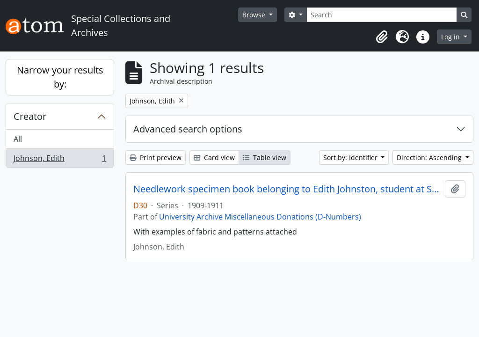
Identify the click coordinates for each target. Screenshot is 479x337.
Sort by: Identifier (351, 157)
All (18, 139)
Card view (214, 157)
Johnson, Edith (59, 160)
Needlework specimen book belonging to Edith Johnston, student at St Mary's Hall (287, 189)
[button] (381, 37)
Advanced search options (187, 129)
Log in (451, 36)
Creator (30, 116)
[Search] (381, 14)
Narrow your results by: (60, 77)
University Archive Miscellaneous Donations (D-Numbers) (260, 217)
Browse (254, 14)
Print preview (155, 157)
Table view (264, 157)
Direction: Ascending (430, 157)
